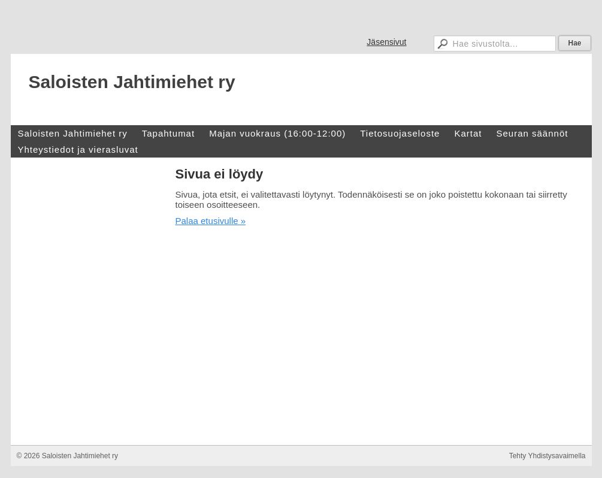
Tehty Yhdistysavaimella (547, 456)
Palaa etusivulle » (211, 221)
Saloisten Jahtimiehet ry (132, 82)
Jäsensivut (386, 42)
